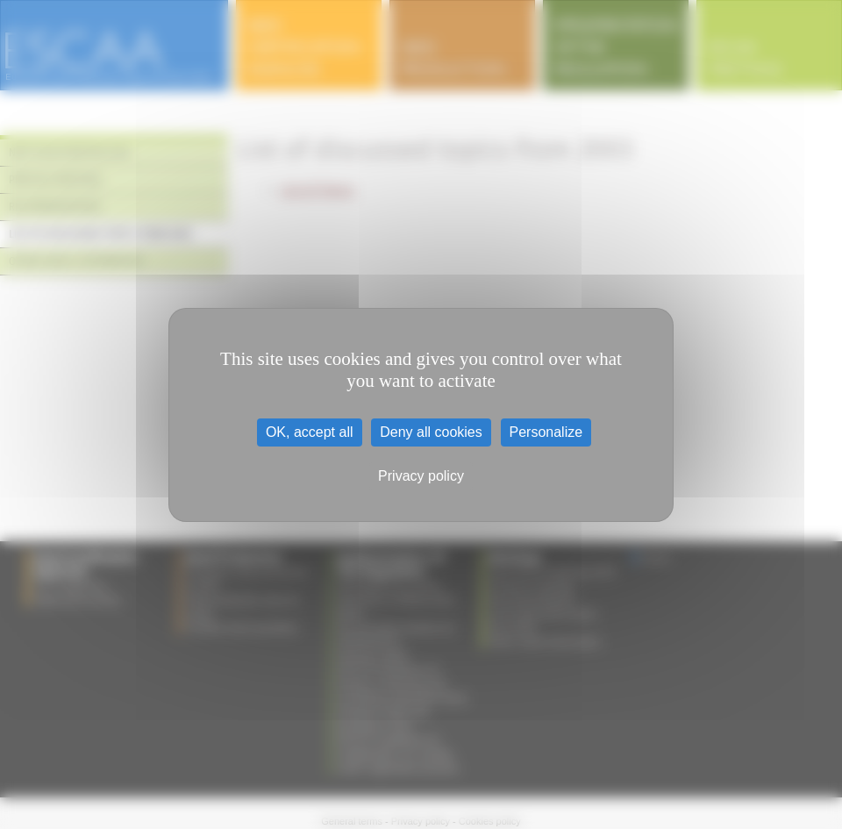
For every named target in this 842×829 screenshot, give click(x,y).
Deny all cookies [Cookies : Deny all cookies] (431, 432)
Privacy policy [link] (421, 475)
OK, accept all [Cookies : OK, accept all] (309, 432)
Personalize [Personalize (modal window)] (546, 432)
